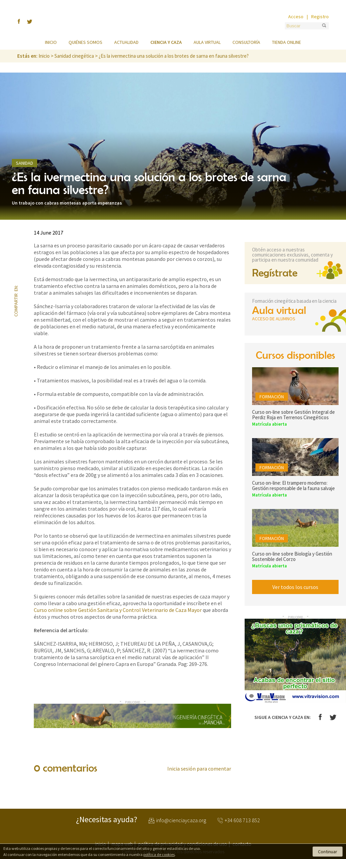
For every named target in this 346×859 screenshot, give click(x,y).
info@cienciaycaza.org (181, 820)
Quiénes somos (85, 42)
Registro (320, 17)
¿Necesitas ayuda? (106, 819)
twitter (17, 272)
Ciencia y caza (166, 42)
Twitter (333, 717)
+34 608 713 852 (242, 820)
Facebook (320, 717)
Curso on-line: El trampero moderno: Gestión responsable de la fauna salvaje (293, 485)
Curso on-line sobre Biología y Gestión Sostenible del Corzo (292, 556)
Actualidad (126, 42)
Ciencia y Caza (173, 22)
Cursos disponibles (295, 355)
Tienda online (286, 42)
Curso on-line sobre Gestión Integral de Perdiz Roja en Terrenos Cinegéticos (293, 415)
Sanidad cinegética (74, 56)
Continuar (327, 852)
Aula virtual (207, 42)
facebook (17, 250)
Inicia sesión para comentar (199, 768)
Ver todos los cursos (295, 587)
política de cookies (159, 854)
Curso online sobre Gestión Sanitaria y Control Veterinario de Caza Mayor (118, 610)
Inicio (51, 42)
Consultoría (246, 42)
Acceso (295, 17)
